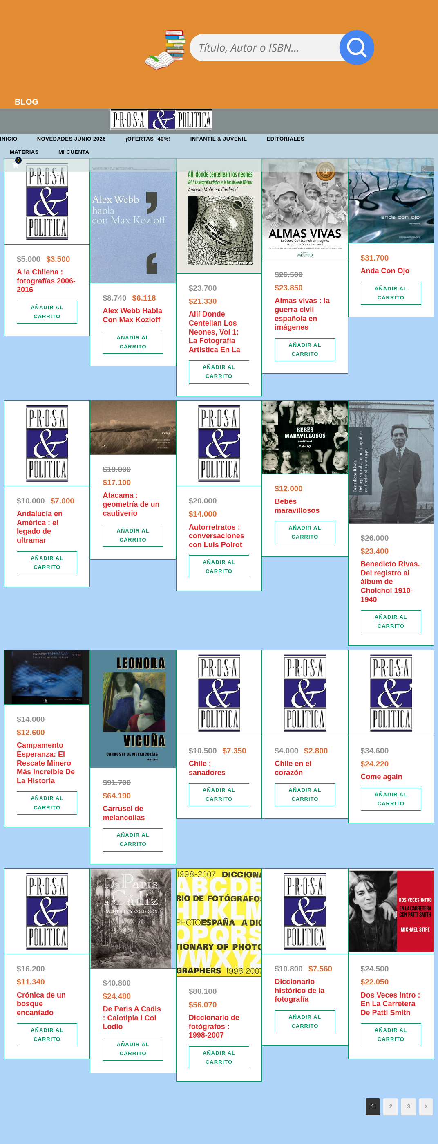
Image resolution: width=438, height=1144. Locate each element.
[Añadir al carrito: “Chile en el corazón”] (305, 794)
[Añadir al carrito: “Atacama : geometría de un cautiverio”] (133, 535)
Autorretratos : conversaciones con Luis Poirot (216, 536)
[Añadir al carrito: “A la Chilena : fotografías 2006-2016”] (47, 312)
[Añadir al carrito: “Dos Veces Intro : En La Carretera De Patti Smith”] (391, 1034)
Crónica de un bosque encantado (41, 1004)
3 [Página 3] (408, 1106)
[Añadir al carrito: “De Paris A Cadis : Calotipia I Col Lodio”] (133, 1049)
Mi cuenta (73, 152)
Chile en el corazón (293, 768)
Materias (24, 152)
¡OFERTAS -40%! (148, 139)
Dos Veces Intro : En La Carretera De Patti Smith (390, 1004)
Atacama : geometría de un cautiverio (131, 504)
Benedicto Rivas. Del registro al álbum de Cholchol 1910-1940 (390, 581)
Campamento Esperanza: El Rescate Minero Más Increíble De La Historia (46, 762)
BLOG (26, 101)
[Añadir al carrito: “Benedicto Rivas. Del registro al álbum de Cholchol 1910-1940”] (391, 621)
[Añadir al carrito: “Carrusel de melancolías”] (133, 839)
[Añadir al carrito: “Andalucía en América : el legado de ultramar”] (47, 562)
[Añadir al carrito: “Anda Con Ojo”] (391, 293)
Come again (381, 777)
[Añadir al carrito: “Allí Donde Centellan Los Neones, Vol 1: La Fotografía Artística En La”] (219, 371)
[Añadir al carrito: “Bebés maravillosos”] (305, 532)
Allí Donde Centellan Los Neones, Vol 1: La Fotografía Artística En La (214, 331)
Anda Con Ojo (385, 271)
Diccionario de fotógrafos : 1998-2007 (214, 1026)
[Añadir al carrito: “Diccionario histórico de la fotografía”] (305, 1021)
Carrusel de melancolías (124, 813)
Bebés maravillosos (297, 506)
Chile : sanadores (207, 768)
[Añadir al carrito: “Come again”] (391, 799)
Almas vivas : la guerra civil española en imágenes (302, 314)
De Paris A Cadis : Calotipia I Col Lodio (132, 1018)
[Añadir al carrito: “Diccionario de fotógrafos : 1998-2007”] (219, 1057)
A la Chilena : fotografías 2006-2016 (46, 281)
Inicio (9, 139)
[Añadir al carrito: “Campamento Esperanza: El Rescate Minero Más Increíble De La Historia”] (47, 802)
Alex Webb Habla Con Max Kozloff (132, 315)
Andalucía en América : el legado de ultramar (40, 527)
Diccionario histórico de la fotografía (299, 990)
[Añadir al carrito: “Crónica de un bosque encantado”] (47, 1034)
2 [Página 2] (390, 1106)
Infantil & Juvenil (218, 139)
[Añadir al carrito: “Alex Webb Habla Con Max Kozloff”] (133, 342)
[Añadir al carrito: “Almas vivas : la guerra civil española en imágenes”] (305, 349)
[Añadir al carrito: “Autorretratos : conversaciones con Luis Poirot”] (219, 566)
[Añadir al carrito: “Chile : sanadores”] (219, 794)
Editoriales (286, 139)
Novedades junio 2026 (71, 139)
